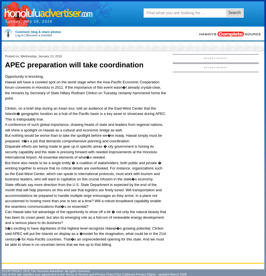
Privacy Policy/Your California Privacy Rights (125, 274)
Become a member (39, 35)
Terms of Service (76, 274)
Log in (19, 35)
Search (234, 12)
